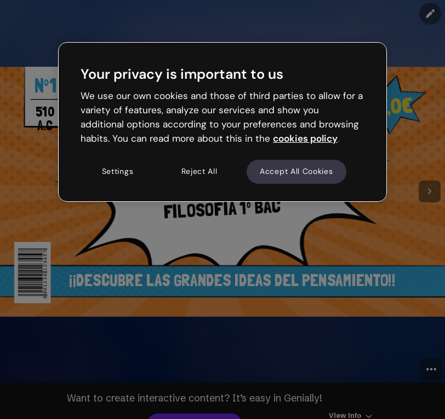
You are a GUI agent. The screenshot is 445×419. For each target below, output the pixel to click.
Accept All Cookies (296, 172)
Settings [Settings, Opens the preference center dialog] (118, 172)
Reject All (199, 172)
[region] (222, 122)
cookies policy (305, 138)
